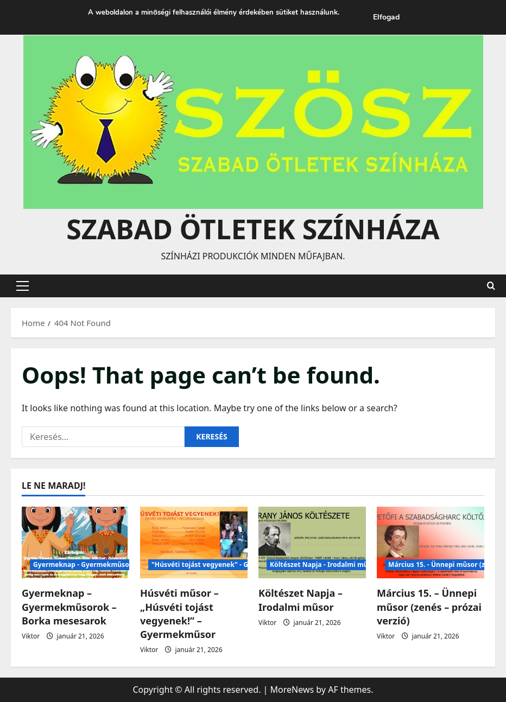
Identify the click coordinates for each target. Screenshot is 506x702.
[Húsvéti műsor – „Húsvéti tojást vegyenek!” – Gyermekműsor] (194, 542)
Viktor (31, 636)
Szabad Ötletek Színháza (252, 228)
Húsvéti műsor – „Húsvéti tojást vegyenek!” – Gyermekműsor (179, 613)
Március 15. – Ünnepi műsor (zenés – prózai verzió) (429, 606)
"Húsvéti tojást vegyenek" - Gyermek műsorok (227, 564)
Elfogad (386, 17)
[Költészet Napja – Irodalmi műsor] (312, 542)
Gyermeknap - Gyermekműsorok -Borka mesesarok (117, 564)
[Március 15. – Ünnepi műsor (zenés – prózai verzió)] (430, 542)
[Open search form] (491, 285)
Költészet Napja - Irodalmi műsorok (328, 564)
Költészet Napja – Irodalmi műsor (300, 599)
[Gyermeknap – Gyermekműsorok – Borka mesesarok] (75, 542)
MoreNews (292, 689)
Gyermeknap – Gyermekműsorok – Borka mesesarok (69, 606)
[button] (22, 286)
